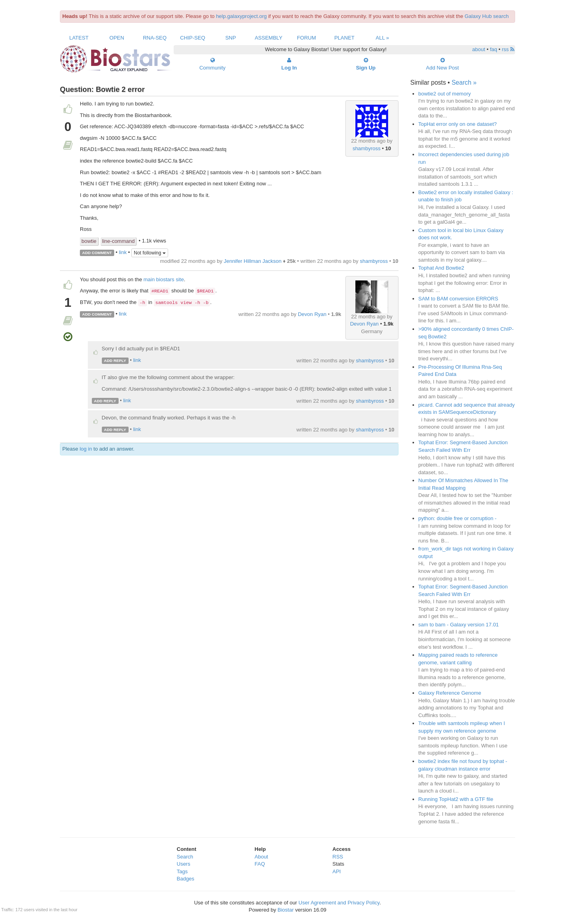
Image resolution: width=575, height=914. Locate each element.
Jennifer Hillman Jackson (253, 261)
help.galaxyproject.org (241, 16)
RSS (338, 857)
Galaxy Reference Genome (450, 693)
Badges (185, 879)
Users (183, 864)
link (123, 252)
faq (493, 49)
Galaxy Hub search (487, 16)
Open (116, 38)
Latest (78, 38)
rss (508, 49)
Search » (464, 82)
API (337, 871)
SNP (230, 38)
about (479, 49)
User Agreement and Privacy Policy (339, 903)
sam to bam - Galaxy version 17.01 (458, 625)
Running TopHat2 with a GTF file (456, 799)
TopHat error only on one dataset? (457, 124)
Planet (344, 38)
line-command (118, 241)
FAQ (260, 864)
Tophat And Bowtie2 (441, 268)
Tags (182, 871)
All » (382, 38)
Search (185, 857)
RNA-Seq (155, 38)
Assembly (268, 38)
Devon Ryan (364, 324)
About (261, 857)
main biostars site (163, 279)
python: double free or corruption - (457, 518)
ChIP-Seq (192, 38)
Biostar (285, 910)
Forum (306, 38)
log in (85, 449)
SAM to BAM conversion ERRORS (458, 299)
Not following (150, 253)
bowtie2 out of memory (444, 94)
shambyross (367, 148)
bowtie (89, 241)
